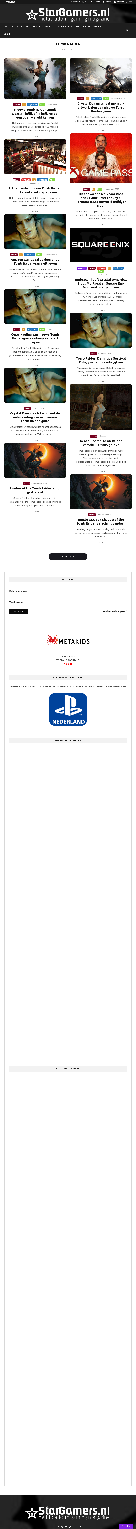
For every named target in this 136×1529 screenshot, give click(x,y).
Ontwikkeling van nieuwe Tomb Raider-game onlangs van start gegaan (35, 338)
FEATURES (38, 27)
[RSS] (129, 2)
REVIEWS (25, 27)
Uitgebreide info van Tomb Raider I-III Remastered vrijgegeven (35, 190)
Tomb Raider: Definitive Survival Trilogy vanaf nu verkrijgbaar (101, 360)
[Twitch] (107, 2)
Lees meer (35, 137)
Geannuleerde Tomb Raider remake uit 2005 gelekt (101, 443)
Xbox (42, 105)
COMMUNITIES (99, 27)
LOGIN (7, 34)
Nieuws (17, 105)
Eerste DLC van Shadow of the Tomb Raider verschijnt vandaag (100, 521)
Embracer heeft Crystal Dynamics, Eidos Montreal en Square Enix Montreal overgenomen (101, 283)
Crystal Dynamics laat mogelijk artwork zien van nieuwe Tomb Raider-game (100, 107)
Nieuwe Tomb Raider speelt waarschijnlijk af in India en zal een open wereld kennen (35, 113)
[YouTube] (66, 1527)
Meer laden (68, 556)
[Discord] (119, 2)
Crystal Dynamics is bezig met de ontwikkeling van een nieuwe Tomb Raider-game (35, 417)
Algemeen (82, 268)
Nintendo (26, 180)
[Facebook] (74, 2)
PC (24, 105)
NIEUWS (15, 27)
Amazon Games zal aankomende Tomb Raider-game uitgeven (35, 261)
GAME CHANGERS (82, 27)
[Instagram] (94, 2)
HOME (7, 27)
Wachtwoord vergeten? (115, 611)
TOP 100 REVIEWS (65, 27)
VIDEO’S (48, 27)
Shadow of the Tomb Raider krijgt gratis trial (35, 490)
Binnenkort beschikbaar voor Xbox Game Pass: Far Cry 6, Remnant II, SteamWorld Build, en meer (100, 199)
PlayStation (32, 105)
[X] (84, 2)
